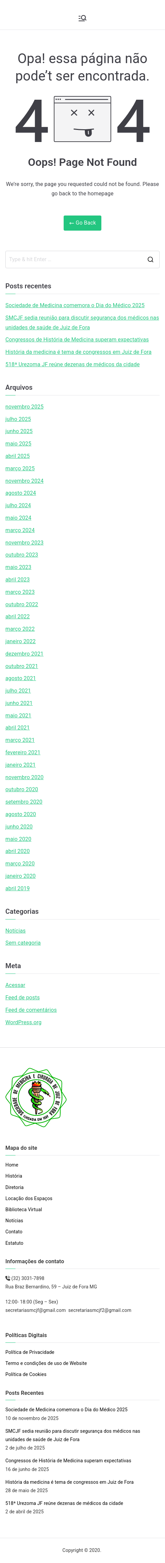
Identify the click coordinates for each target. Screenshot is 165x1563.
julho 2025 (18, 419)
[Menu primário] (82, 18)
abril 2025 (17, 456)
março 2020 (20, 863)
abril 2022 (17, 616)
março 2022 (20, 629)
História (13, 1176)
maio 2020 (18, 839)
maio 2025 (18, 443)
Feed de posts (22, 997)
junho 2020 (19, 826)
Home (11, 1165)
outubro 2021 (21, 666)
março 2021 (20, 740)
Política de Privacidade (29, 1352)
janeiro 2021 (20, 765)
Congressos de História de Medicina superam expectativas (77, 339)
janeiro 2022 (20, 641)
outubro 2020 (21, 789)
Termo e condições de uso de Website (46, 1363)
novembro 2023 (24, 542)
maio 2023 (18, 567)
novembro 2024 (24, 481)
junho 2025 (19, 431)
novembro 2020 (24, 777)
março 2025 (20, 468)
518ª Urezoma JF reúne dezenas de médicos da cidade (72, 364)
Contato (14, 1231)
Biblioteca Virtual (23, 1209)
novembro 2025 (24, 407)
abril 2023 (17, 579)
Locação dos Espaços (29, 1198)
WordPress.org (23, 1022)
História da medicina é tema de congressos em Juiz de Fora (78, 352)
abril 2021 (17, 727)
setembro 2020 (23, 802)
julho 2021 (18, 691)
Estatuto (14, 1243)
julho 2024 (18, 505)
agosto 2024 (20, 493)
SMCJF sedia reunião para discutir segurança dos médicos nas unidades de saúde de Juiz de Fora (82, 323)
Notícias (15, 931)
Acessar (15, 985)
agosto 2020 (20, 814)
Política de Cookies (25, 1374)
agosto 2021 (20, 678)
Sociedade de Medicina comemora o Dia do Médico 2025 (74, 305)
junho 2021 (19, 703)
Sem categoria (23, 943)
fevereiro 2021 (22, 752)
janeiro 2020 (20, 876)
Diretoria (14, 1187)
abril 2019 (17, 888)
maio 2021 (18, 715)
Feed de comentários (31, 1010)
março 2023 (20, 592)
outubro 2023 (21, 555)
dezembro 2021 (24, 654)
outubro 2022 (21, 604)
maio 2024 (18, 518)
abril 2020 (17, 851)
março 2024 (20, 530)
